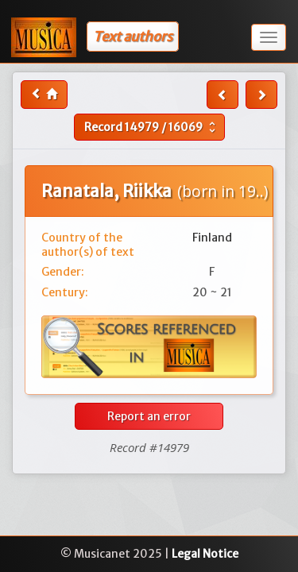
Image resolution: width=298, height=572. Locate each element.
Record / (151, 127)
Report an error (149, 416)
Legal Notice (205, 554)
